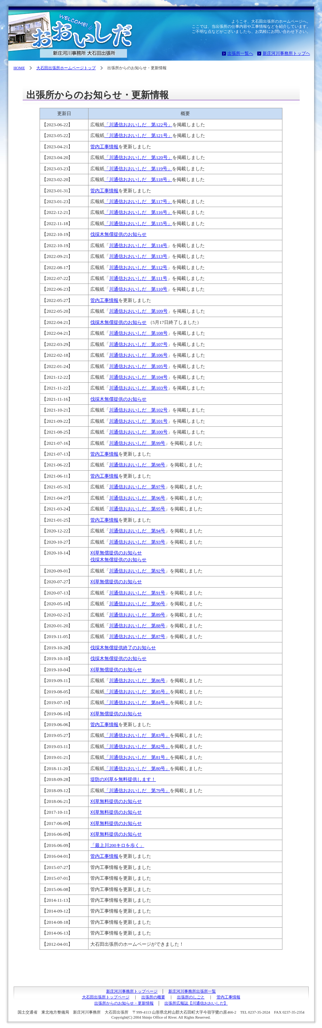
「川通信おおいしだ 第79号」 (137, 790)
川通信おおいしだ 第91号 (137, 593)
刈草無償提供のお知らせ (116, 552)
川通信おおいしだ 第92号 (137, 571)
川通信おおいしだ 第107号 (138, 344)
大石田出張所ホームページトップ (66, 68)
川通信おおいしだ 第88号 (137, 625)
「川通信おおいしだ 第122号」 (138, 124)
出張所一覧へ (240, 53)
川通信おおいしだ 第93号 (137, 542)
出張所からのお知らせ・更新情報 (124, 1003)
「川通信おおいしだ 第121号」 (138, 135)
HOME (19, 68)
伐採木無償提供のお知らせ (118, 234)
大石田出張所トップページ (106, 997)
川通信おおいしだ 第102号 (138, 410)
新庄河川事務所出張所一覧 (192, 991)
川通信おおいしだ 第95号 (137, 508)
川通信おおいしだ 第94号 (137, 530)
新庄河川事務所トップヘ (286, 53)
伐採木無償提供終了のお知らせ (123, 647)
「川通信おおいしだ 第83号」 (137, 735)
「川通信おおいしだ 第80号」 (137, 768)
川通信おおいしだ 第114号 (138, 245)
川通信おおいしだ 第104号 (138, 377)
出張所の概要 (153, 997)
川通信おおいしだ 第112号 (138, 267)
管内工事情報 (104, 146)
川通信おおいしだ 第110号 (138, 289)
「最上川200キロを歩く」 (117, 845)
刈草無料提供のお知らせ (116, 801)
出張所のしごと (191, 997)
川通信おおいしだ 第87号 (137, 636)
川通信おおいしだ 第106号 (138, 355)
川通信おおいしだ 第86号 (137, 680)
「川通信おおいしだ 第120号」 (138, 157)
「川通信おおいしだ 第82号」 (137, 746)
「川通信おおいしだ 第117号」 (138, 201)
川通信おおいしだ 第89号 (137, 615)
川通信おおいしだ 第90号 (137, 603)
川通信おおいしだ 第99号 (137, 443)
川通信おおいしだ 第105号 (138, 366)
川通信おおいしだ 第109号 (138, 311)
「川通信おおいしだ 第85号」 (137, 691)
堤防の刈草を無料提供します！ (123, 779)
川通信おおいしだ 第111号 (138, 278)
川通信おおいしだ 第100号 (138, 432)
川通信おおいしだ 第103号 (138, 388)
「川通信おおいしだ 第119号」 (138, 168)
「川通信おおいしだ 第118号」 (138, 179)
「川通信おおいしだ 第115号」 (138, 223)
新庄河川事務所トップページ (132, 991)
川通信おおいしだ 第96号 (137, 498)
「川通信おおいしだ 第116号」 (138, 212)
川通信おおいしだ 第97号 (137, 486)
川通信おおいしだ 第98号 (137, 464)
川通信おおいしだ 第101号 (138, 421)
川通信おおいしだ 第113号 (138, 256)
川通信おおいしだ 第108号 (138, 333)
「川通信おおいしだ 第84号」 (137, 702)
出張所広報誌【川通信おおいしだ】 (196, 1003)
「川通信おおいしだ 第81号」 (137, 757)
